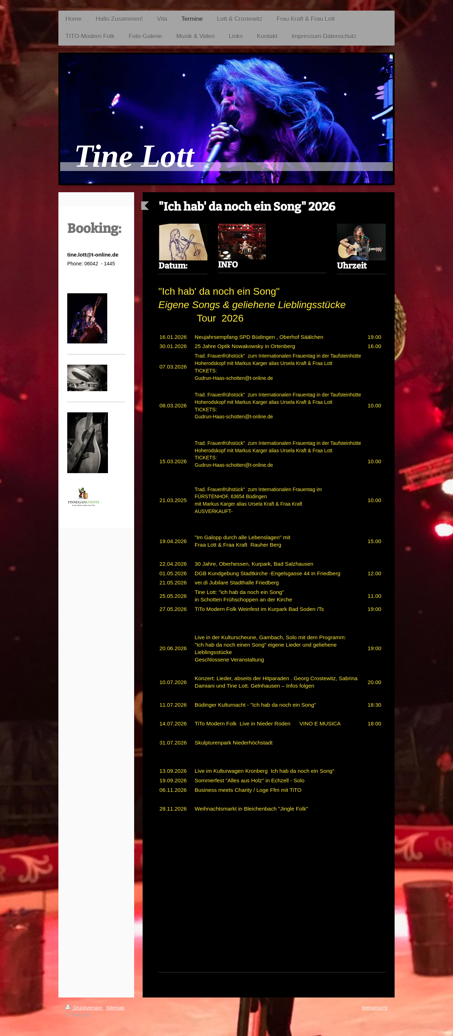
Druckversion (84, 1008)
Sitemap (115, 1008)
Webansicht (375, 1008)
